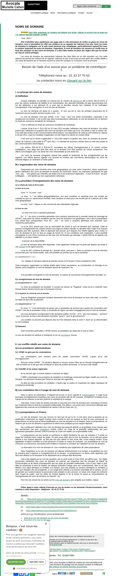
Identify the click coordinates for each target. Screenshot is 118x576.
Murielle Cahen (55, 549)
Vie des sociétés (52, 551)
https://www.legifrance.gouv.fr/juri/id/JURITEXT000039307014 (51, 511)
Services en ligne (77, 551)
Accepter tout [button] (16, 562)
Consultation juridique (39, 13)
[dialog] (26, 547)
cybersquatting (88, 395)
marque (22, 247)
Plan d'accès (73, 549)
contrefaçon (44, 429)
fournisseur (65, 335)
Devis (52, 13)
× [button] (46, 524)
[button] (26, 568)
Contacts (65, 549)
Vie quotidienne (65, 551)
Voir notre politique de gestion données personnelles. (66, 567)
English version (84, 549)
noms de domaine (62, 480)
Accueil (89, 13)
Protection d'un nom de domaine (37, 520)
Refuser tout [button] (37, 562)
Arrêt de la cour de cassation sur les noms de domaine (46, 518)
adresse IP (77, 101)
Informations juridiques (66, 13)
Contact (81, 13)
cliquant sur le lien (79, 80)
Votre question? (89, 551)
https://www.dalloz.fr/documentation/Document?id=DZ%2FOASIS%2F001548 (57, 507)
